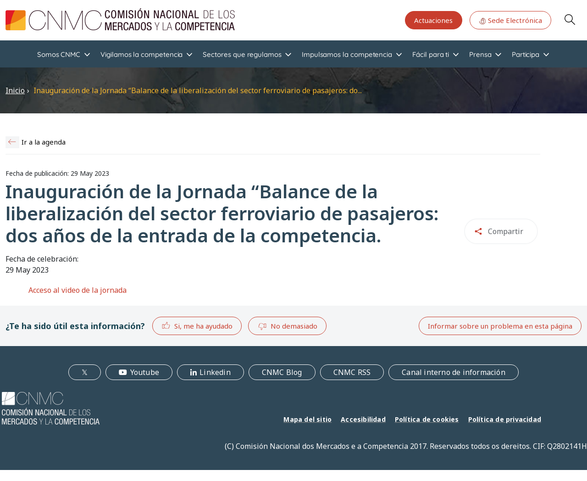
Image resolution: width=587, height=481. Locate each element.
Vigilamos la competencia (141, 54)
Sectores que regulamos (242, 54)
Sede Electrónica (510, 20)
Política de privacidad (504, 419)
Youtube (144, 372)
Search (569, 19)
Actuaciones (433, 20)
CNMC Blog (282, 372)
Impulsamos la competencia (347, 54)
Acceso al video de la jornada (77, 290)
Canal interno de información (453, 372)
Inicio (15, 90)
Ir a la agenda (44, 141)
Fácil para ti (430, 54)
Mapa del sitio (307, 419)
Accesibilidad (363, 419)
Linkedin (215, 372)
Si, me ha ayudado (197, 325)
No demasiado (287, 326)
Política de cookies (427, 419)
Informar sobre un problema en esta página (500, 325)
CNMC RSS (352, 372)
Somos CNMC (58, 54)
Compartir (505, 231)
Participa (525, 54)
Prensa (480, 54)
